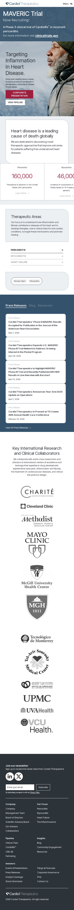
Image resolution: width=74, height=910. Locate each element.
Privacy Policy (35, 792)
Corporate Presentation (19, 94)
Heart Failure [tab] (37, 262)
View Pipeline (15, 102)
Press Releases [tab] (16, 305)
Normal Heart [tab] (19, 281)
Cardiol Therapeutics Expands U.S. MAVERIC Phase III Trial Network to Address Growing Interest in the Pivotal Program (33, 348)
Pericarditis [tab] (37, 250)
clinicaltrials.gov (46, 35)
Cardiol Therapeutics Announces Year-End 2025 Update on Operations (35, 393)
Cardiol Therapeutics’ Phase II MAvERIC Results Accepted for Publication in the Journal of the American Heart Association (34, 325)
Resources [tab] (45, 305)
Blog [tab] (32, 305)
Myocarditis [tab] (37, 256)
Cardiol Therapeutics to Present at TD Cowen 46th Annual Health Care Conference (33, 413)
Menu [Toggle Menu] (67, 4)
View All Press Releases (18, 427)
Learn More (22, 193)
